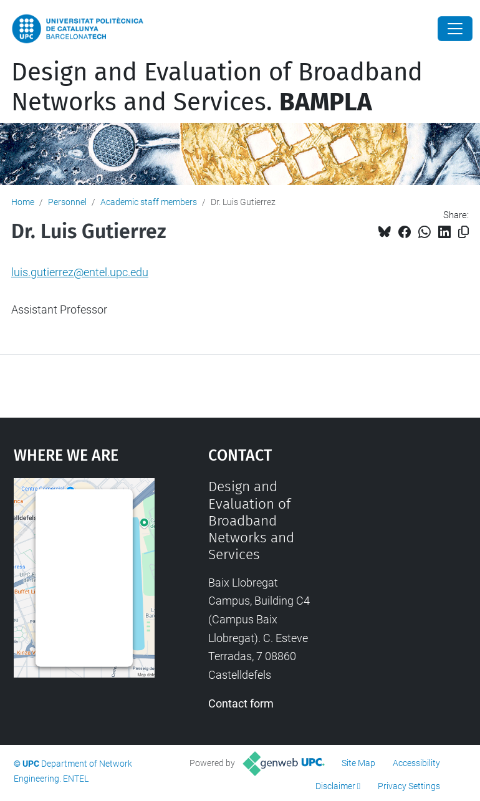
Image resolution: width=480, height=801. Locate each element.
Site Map (358, 763)
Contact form (241, 703)
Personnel (67, 202)
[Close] (455, 28)
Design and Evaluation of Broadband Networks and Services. (217, 87)
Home (22, 202)
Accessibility (416, 763)
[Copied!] (463, 232)
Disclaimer (335, 786)
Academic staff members (148, 202)
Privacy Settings (409, 786)
